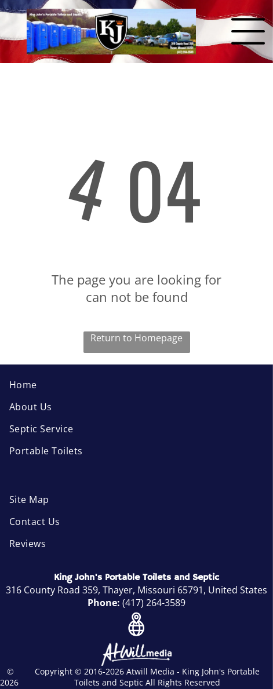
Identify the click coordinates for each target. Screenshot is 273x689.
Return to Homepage (136, 337)
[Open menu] (248, 31)
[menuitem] (136, 385)
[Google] (136, 626)
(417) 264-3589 (153, 602)
